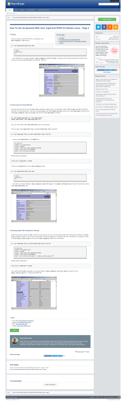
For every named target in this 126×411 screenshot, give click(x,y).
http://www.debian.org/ (23, 326)
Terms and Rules (110, 399)
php (118, 37)
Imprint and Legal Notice (109, 397)
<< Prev (14, 330)
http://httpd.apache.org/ (24, 322)
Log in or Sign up (114, 0)
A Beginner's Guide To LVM (102, 89)
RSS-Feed (119, 397)
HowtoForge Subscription (43, 10)
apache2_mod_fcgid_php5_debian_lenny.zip (109, 59)
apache (111, 37)
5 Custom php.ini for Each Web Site (69, 39)
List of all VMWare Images (113, 62)
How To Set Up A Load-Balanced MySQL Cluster (106, 107)
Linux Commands (31, 10)
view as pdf (80, 351)
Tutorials (10, 10)
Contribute (92, 397)
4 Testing (61, 38)
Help (102, 397)
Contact (97, 397)
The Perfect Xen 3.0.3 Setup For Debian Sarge (106, 104)
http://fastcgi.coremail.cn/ (26, 320)
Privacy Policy (117, 399)
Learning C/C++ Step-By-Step (102, 91)
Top (116, 397)
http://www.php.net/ (21, 324)
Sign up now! (107, 19)
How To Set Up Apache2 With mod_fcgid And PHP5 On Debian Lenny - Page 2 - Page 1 (29, 367)
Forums (22, 10)
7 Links (61, 43)
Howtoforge (12, 399)
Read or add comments (113, 39)
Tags (16, 10)
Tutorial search (12, 13)
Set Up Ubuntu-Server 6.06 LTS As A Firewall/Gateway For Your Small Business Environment (105, 100)
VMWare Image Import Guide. (112, 61)
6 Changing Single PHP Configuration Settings (72, 41)
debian (114, 37)
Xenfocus (15, 397)
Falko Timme (116, 36)
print (88, 351)
